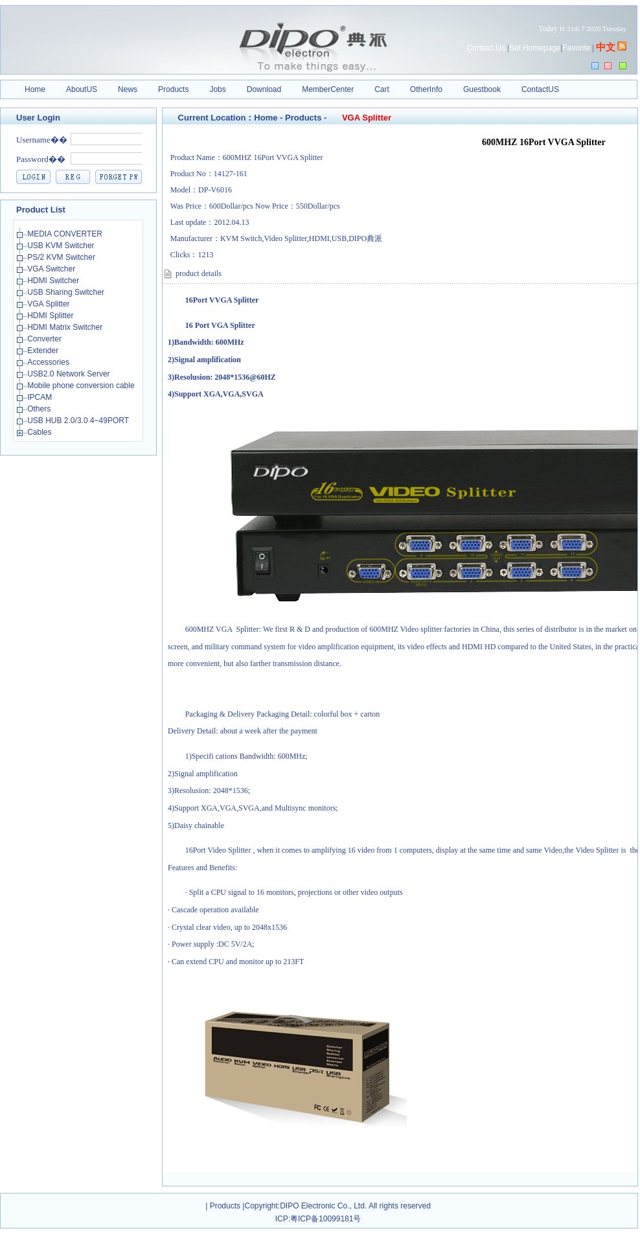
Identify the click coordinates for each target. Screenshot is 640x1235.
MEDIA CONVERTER (65, 233)
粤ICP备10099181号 (325, 1218)
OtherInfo (426, 89)
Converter (45, 338)
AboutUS (81, 89)
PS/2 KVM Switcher (62, 257)
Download (264, 89)
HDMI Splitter (51, 315)
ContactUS (540, 89)
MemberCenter (328, 89)
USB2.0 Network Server (69, 373)
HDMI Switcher (54, 280)
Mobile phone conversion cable (82, 385)
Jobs (217, 89)
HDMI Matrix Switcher (65, 327)
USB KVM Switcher (62, 245)
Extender (43, 350)
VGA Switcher (52, 268)
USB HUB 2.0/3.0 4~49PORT (79, 420)
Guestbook (482, 89)
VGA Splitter (49, 303)
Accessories (49, 362)
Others (39, 408)
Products (173, 89)
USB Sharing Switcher (66, 292)
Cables (40, 432)
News (127, 89)
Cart (381, 89)
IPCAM (40, 397)
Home (35, 89)
